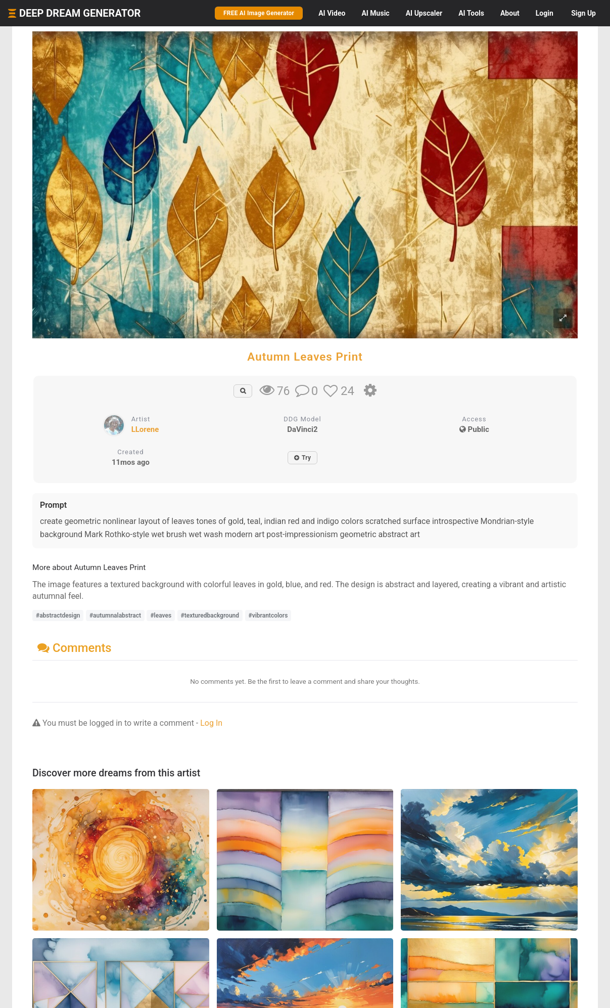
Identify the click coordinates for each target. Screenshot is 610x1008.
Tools (471, 13)
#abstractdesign (58, 615)
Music (375, 13)
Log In (211, 723)
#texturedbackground (210, 615)
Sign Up (583, 13)
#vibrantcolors (268, 615)
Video (331, 13)
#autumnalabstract (115, 615)
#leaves (160, 615)
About (510, 13)
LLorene (145, 429)
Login (544, 13)
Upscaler (424, 13)
